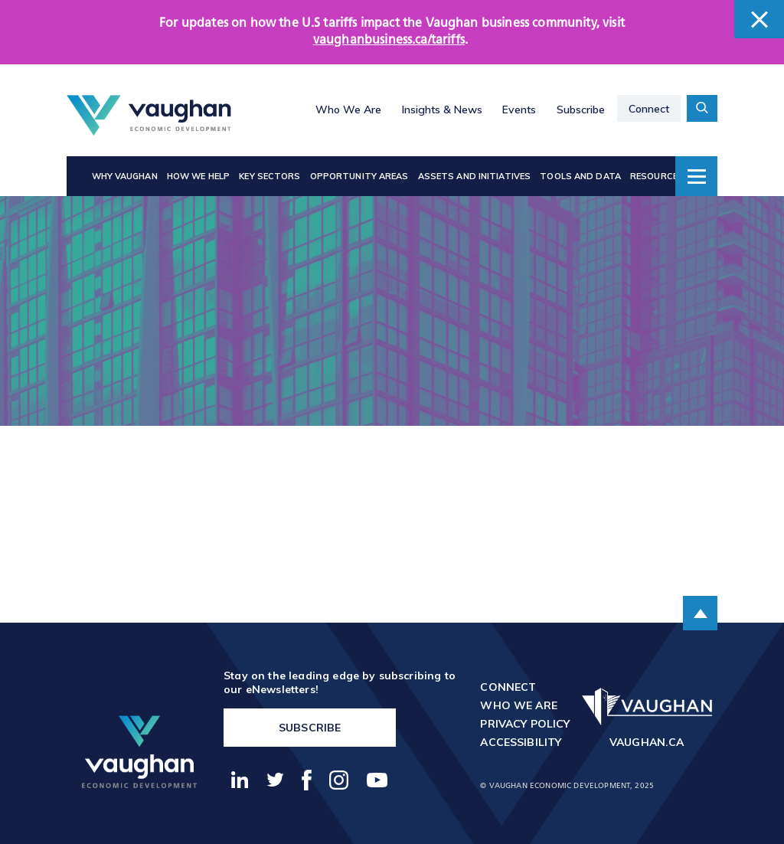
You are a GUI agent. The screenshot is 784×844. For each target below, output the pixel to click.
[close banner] (759, 19)
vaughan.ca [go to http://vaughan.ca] (646, 742)
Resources (657, 176)
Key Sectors (269, 176)
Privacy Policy (525, 723)
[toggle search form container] (702, 108)
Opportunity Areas (359, 176)
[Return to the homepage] (149, 115)
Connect (649, 108)
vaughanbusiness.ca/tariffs (389, 40)
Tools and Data (580, 176)
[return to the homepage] (139, 751)
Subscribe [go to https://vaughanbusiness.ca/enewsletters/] (310, 727)
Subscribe (581, 109)
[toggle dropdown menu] (696, 176)
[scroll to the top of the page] (700, 613)
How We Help (198, 176)
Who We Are (348, 109)
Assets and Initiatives (474, 176)
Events (519, 109)
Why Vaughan (125, 176)
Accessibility (520, 742)
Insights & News (442, 109)
